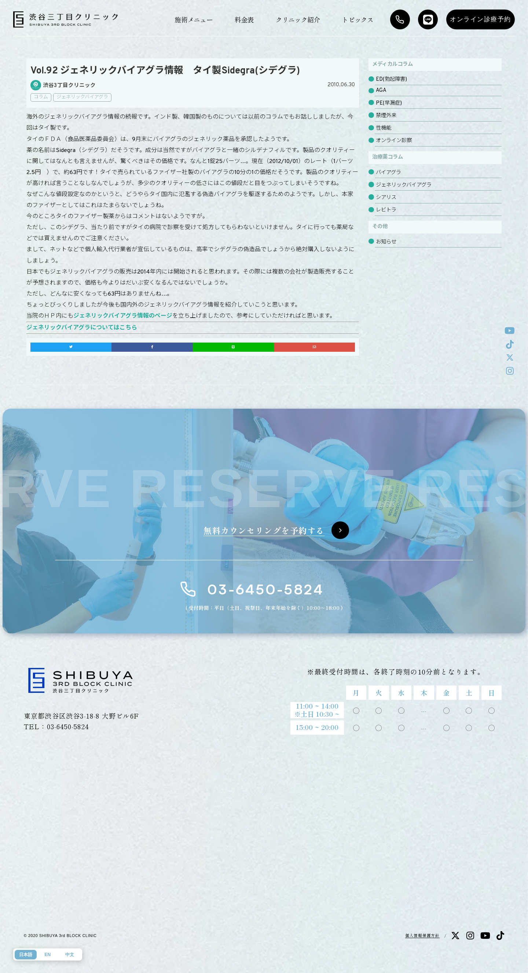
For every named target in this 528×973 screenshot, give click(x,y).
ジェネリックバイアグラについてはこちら (81, 328)
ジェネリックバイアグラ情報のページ (122, 316)
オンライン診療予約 (480, 19)
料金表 (244, 19)
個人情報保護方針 (422, 935)
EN (47, 954)
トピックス (357, 19)
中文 (69, 954)
